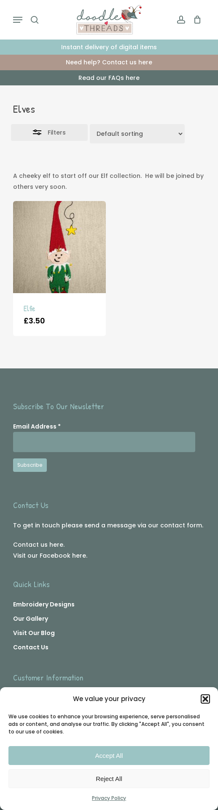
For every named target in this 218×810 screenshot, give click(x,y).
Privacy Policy (109, 798)
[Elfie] (59, 247)
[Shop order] (137, 133)
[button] (205, 699)
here (56, 544)
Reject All (109, 778)
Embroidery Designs (44, 604)
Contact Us (30, 647)
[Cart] (195, 19)
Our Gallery (30, 618)
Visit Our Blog (34, 633)
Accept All (109, 755)
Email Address (37, 426)
